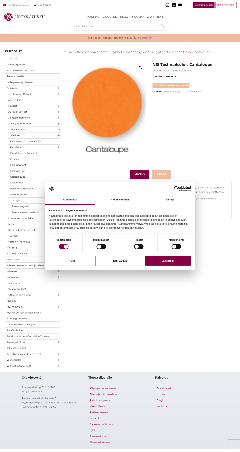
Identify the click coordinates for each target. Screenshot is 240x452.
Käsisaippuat (17, 176)
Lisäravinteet (14, 283)
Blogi (124, 16)
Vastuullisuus (97, 406)
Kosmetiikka (14, 99)
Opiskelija (12, 88)
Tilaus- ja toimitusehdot (104, 394)
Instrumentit (14, 259)
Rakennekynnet (19, 194)
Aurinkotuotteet (17, 111)
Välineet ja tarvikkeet (19, 365)
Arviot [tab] (161, 174)
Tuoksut (13, 235)
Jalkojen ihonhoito (19, 117)
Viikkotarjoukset (16, 64)
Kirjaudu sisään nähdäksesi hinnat (172, 70)
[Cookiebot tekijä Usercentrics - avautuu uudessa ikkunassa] (176, 188)
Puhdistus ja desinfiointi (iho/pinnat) (28, 336)
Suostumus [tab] (70, 199)
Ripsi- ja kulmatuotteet (21, 230)
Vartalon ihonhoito (19, 241)
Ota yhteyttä (156, 16)
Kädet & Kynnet (17, 129)
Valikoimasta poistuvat (20, 82)
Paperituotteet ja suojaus (21, 324)
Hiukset (12, 105)
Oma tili (95, 418)
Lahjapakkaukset (16, 288)
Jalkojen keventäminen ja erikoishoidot (29, 265)
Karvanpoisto (14, 277)
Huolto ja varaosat (17, 253)
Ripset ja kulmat (16, 342)
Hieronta (12, 247)
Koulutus (109, 16)
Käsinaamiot (17, 170)
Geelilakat (16, 135)
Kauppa (92, 16)
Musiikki (11, 300)
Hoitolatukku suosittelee (21, 70)
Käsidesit (15, 159)
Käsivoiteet (16, 182)
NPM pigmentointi (17, 318)
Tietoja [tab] (170, 199)
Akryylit (16, 200)
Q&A (92, 430)
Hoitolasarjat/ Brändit (19, 94)
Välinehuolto (14, 359)
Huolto (138, 16)
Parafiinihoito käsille (22, 188)
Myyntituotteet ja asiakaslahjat (24, 312)
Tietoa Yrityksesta (100, 442)
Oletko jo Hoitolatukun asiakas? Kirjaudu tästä (120, 37)
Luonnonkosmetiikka (20, 218)
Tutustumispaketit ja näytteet (24, 354)
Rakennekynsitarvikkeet (25, 212)
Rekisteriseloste (99, 412)
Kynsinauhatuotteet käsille (25, 141)
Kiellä (72, 260)
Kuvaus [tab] (139, 174)
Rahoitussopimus (100, 400)
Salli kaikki (168, 260)
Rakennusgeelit (21, 206)
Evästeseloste (98, 436)
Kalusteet (12, 271)
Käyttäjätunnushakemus (104, 388)
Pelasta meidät (15, 76)
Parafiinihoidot (15, 330)
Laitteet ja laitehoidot (19, 294)
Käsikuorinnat (18, 164)
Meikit (12, 223)
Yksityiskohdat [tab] (120, 199)
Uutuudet (12, 58)
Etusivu (68, 52)
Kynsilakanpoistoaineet (23, 153)
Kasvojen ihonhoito (19, 123)
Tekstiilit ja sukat (16, 348)
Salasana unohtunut (101, 424)
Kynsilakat (16, 147)
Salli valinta (120, 260)
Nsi (200, 91)
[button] (141, 68)
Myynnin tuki (14, 306)
